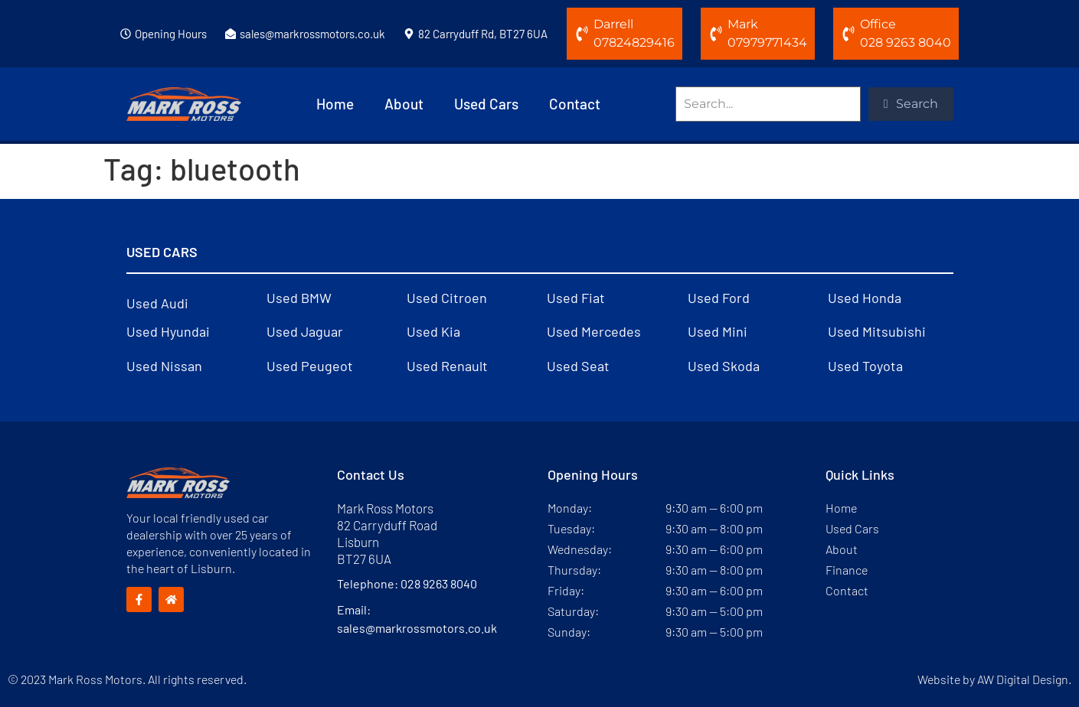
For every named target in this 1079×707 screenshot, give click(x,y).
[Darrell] (582, 33)
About (403, 103)
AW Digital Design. (1024, 679)
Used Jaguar (304, 331)
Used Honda (864, 297)
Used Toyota (865, 365)
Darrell (613, 24)
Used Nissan (164, 365)
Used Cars (486, 103)
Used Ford (719, 297)
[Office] (848, 33)
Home (335, 103)
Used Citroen (447, 297)
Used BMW (299, 297)
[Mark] (716, 33)
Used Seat (578, 365)
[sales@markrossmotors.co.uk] (230, 33)
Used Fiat (576, 297)
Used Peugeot (309, 365)
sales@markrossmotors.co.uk (312, 34)
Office (878, 24)
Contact (574, 103)
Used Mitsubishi (877, 331)
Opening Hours (171, 34)
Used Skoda (724, 365)
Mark (743, 24)
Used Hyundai (168, 331)
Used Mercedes (594, 331)
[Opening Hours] (125, 33)
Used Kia (433, 331)
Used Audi (157, 303)
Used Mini (717, 331)
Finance (847, 569)
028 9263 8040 (439, 583)
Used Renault (447, 365)
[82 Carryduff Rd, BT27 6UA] (409, 33)
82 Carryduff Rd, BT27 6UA (483, 34)
